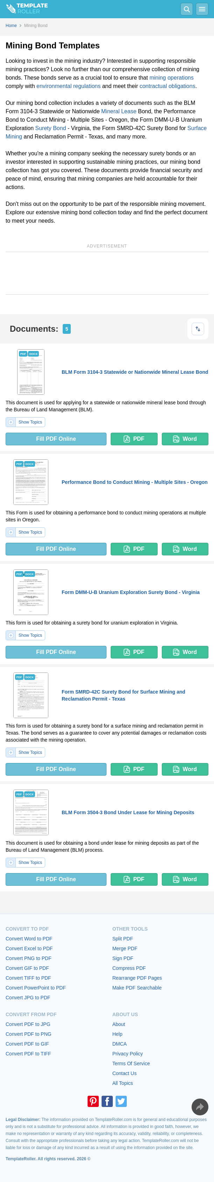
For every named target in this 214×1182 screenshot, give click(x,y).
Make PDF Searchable (137, 988)
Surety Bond (50, 128)
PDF (134, 439)
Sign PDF (122, 958)
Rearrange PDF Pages (137, 978)
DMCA (119, 1044)
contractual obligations (167, 86)
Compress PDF (129, 968)
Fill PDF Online (56, 439)
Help (117, 1034)
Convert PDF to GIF (27, 1044)
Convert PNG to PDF (28, 958)
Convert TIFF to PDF (28, 978)
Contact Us (124, 1073)
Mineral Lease (119, 111)
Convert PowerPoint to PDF (36, 988)
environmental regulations (68, 86)
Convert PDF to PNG (28, 1034)
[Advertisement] (107, 273)
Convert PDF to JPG (28, 1024)
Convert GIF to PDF (27, 968)
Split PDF (122, 938)
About (118, 1024)
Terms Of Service (131, 1063)
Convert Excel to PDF (29, 948)
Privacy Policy (127, 1053)
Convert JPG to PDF (28, 997)
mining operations (172, 78)
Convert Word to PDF (29, 938)
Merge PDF (125, 948)
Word (185, 439)
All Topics (122, 1083)
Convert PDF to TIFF (28, 1053)
